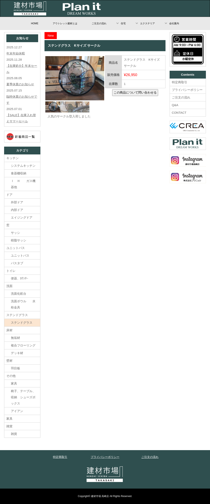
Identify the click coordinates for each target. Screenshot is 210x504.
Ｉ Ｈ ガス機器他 (23, 184)
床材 (9, 330)
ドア (9, 194)
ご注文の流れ (99, 23)
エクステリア (147, 23)
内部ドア (17, 210)
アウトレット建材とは (65, 23)
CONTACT (179, 112)
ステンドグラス (17, 315)
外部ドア (17, 202)
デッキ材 (17, 353)
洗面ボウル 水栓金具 (23, 304)
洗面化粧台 (18, 293)
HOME (34, 23)
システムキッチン (23, 165)
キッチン (12, 158)
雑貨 (9, 426)
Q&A (175, 105)
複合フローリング (23, 345)
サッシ (15, 232)
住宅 (123, 23)
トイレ (11, 270)
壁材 (9, 360)
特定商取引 (179, 82)
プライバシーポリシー (187, 90)
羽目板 (15, 368)
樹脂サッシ (18, 240)
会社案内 (174, 23)
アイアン (17, 411)
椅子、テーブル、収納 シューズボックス (23, 397)
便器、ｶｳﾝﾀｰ (19, 278)
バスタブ (17, 263)
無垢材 (18, 337)
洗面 (9, 286)
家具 (14, 383)
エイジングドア (21, 217)
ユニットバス (15, 248)
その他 (11, 376)
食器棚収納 (18, 173)
